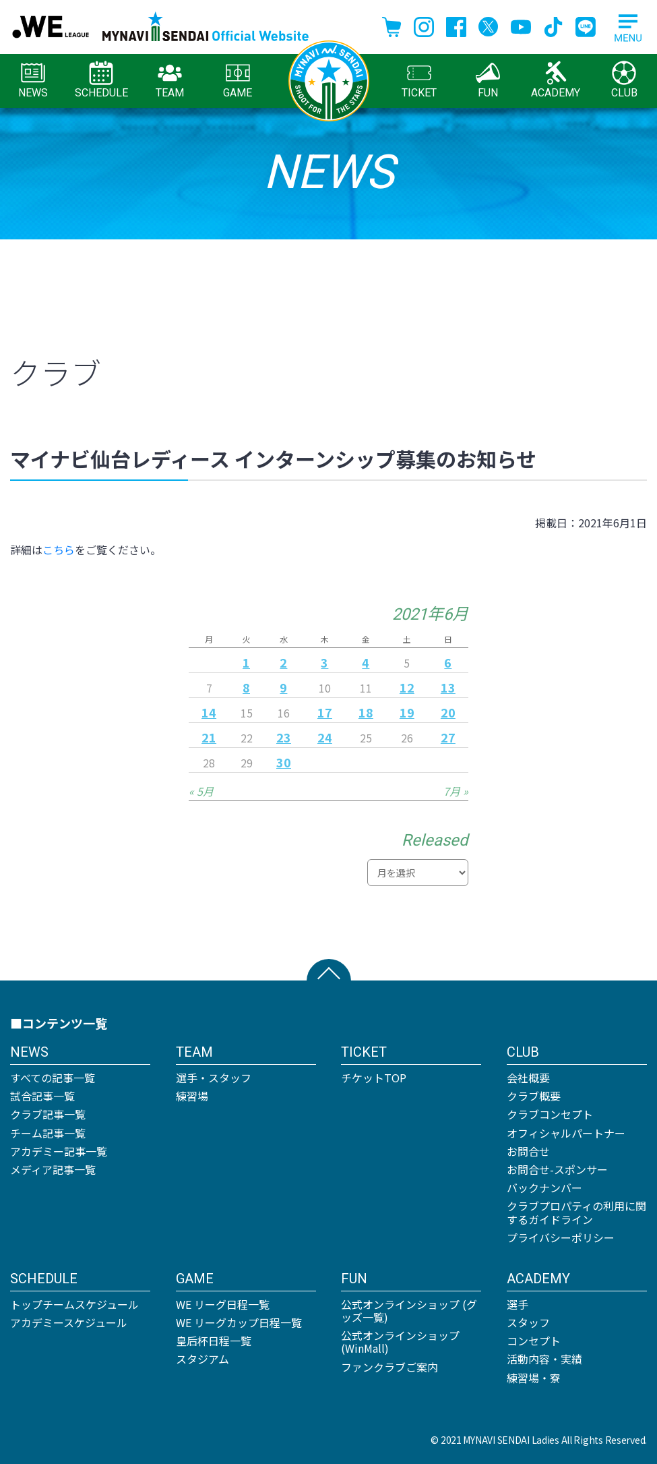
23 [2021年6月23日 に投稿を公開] (283, 737)
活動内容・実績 (544, 1359)
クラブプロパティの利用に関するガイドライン (576, 1212)
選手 (517, 1304)
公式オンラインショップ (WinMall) (400, 1341)
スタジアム (202, 1359)
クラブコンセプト (550, 1114)
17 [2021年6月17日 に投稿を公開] (324, 712)
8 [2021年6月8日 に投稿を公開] (246, 687)
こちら (58, 549)
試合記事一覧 (42, 1096)
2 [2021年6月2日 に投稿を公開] (283, 662)
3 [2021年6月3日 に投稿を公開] (324, 662)
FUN (488, 80)
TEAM (170, 80)
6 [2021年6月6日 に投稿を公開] (447, 662)
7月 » (455, 791)
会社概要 (528, 1078)
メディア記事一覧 (53, 1169)
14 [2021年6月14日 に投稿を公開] (208, 712)
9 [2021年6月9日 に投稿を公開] (283, 687)
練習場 (192, 1096)
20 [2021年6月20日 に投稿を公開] (448, 712)
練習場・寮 (534, 1378)
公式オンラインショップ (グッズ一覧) (409, 1310)
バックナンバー (544, 1187)
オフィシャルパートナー (566, 1133)
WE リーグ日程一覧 (223, 1304)
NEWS (33, 80)
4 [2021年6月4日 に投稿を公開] (365, 662)
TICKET (419, 80)
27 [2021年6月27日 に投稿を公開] (448, 737)
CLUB (624, 80)
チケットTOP (373, 1078)
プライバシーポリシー (561, 1237)
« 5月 (201, 791)
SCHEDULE (101, 80)
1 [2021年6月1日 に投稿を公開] (246, 662)
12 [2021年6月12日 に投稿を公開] (407, 687)
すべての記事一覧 (52, 1078)
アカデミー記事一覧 (58, 1151)
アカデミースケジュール (68, 1322)
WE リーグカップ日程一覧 (239, 1322)
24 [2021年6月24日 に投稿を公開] (324, 737)
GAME (237, 80)
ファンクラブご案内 (389, 1367)
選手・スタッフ (213, 1078)
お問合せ (528, 1151)
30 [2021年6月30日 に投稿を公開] (283, 762)
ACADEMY (555, 80)
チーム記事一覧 (48, 1133)
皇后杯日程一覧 (213, 1341)
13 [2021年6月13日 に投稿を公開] (448, 687)
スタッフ (528, 1322)
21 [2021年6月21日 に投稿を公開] (208, 737)
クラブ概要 (534, 1096)
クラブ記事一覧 (48, 1114)
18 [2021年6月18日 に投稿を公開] (365, 712)
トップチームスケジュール (74, 1304)
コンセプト (534, 1341)
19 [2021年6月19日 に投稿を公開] (407, 712)
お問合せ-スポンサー (557, 1169)
